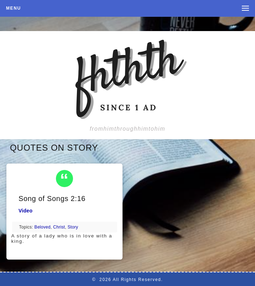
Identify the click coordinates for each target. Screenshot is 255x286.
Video (25, 211)
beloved (43, 227)
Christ (59, 227)
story (73, 227)
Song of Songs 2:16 (52, 198)
